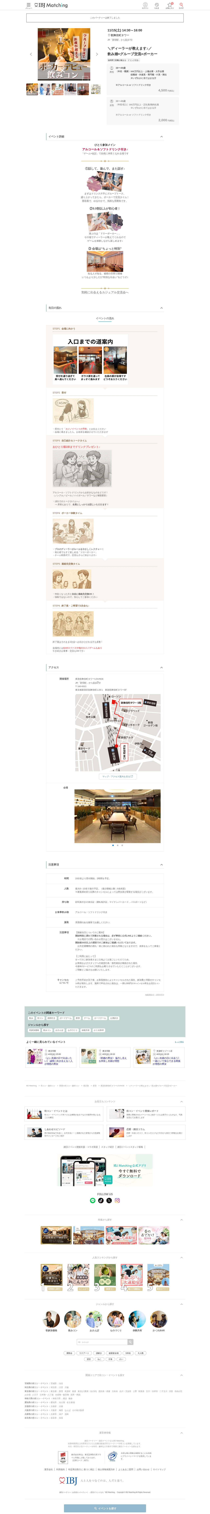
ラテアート (84, 1353)
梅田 (61, 1410)
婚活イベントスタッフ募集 (130, 1147)
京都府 (54, 1406)
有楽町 (68, 1391)
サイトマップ (159, 1465)
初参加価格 (34, 1030)
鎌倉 (71, 1398)
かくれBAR (99, 1030)
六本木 (115, 1391)
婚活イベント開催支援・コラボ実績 (81, 1147)
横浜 (65, 1398)
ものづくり (72, 1030)
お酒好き (114, 1018)
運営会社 (48, 1465)
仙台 (61, 1383)
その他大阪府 (78, 1410)
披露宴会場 (114, 1353)
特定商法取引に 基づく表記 (81, 1465)
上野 (135, 1391)
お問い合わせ (143, 1465)
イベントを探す (105, 1508)
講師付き (51, 1018)
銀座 (74, 1391)
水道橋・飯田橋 (62, 1395)
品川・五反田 (125, 1391)
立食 (110, 1359)
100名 (128, 1353)
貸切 (89, 1359)
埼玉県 (54, 1387)
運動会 (69, 1353)
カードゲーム (100, 1018)
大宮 (61, 1387)
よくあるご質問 (125, 1465)
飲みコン (47, 1030)
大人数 (141, 1353)
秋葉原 (141, 1391)
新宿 (78, 1018)
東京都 (54, 1391)
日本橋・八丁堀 (46, 1395)
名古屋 (62, 1402)
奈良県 (54, 1418)
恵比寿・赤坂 (104, 1391)
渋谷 (171, 1391)
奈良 (61, 1418)
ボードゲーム (66, 1018)
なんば (68, 1410)
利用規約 (60, 1465)
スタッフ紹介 (107, 1147)
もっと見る (179, 1042)
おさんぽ (59, 1030)
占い (121, 1359)
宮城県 (54, 1383)
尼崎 (67, 1414)
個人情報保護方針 (106, 1465)
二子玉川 (163, 1391)
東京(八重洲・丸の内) (87, 1391)
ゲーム (87, 1018)
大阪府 (54, 1410)
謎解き (99, 1353)
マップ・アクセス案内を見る (118, 776)
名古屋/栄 (71, 1402)
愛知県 (54, 1402)
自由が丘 (178, 1391)
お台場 (28, 1395)
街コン (40, 1018)
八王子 (35, 1395)
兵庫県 (54, 1414)
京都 (61, 1406)
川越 (67, 1387)
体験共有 (86, 1030)
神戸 (61, 1414)
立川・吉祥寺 (152, 1391)
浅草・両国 (75, 1395)
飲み (31, 1018)
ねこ (100, 1359)
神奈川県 (57, 1398)
